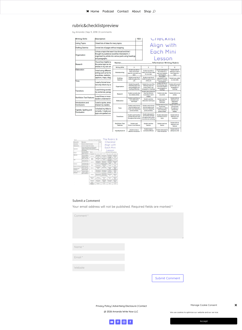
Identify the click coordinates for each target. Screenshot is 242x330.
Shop (147, 11)
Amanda (80, 32)
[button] (235, 305)
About (136, 11)
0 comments (105, 32)
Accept (204, 321)
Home (95, 11)
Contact (123, 11)
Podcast (108, 11)
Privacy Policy (103, 305)
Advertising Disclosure (125, 305)
